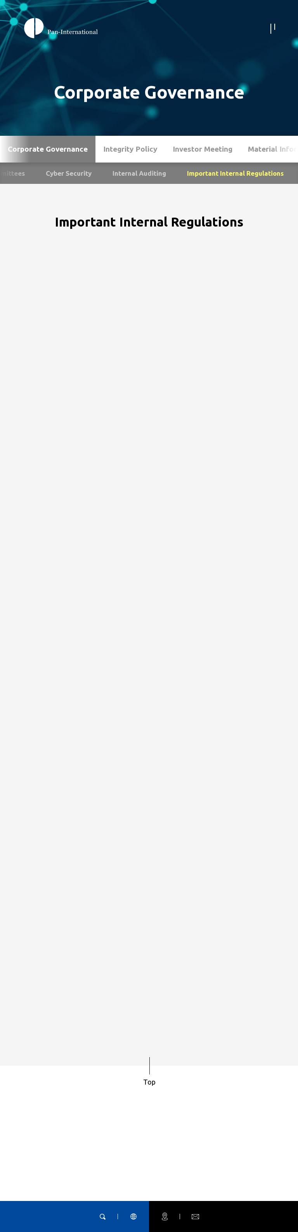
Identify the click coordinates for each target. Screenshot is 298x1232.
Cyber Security (69, 173)
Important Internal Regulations (235, 173)
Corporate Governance (48, 149)
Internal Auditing (139, 173)
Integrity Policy (130, 149)
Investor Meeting (202, 149)
